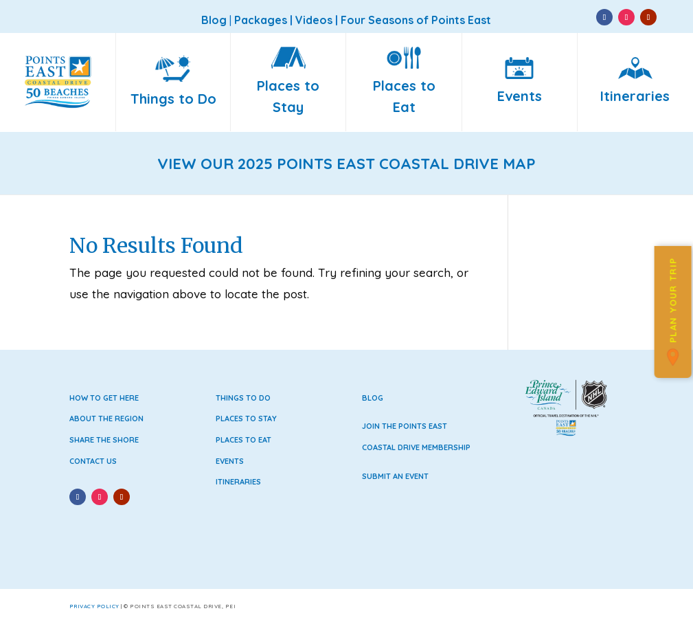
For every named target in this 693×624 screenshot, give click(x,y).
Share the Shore (104, 440)
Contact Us (93, 461)
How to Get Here (104, 398)
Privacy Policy (94, 606)
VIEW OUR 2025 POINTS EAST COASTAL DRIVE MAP (346, 163)
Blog (372, 398)
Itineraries (238, 482)
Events (230, 461)
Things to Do (243, 398)
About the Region (106, 418)
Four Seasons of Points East (416, 20)
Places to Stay (246, 418)
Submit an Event (395, 476)
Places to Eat (243, 440)
